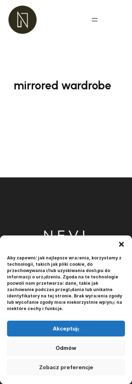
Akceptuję (66, 328)
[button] (121, 244)
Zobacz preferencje (66, 367)
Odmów (66, 348)
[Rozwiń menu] (94, 19)
